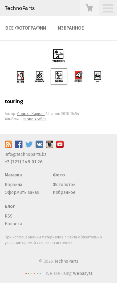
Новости (13, 224)
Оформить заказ (22, 192)
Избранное (71, 28)
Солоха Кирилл (31, 113)
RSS (8, 216)
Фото (59, 175)
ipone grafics (34, 119)
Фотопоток (64, 184)
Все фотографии (25, 28)
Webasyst (82, 273)
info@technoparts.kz (25, 154)
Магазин (13, 175)
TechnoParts (20, 8)
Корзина (13, 184)
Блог (10, 206)
